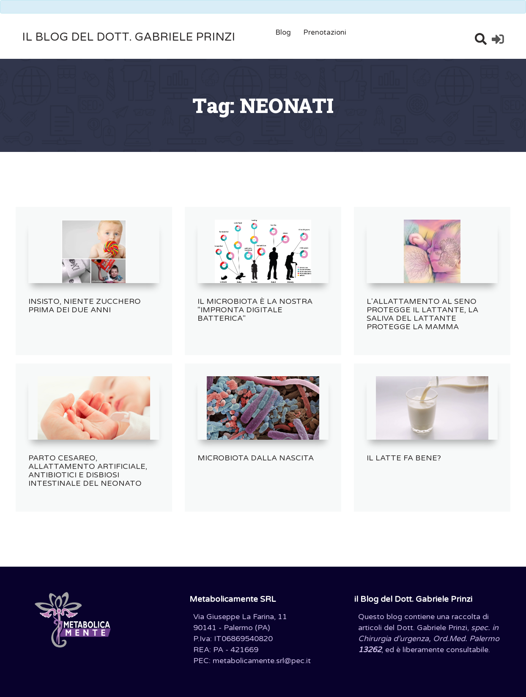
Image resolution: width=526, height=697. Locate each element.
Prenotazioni (324, 32)
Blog (283, 32)
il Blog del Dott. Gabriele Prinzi (128, 37)
